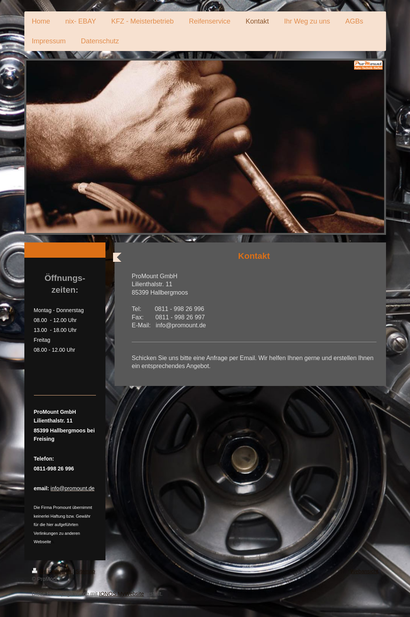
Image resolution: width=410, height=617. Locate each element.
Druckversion (52, 571)
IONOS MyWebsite (121, 594)
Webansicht (364, 571)
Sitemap (85, 571)
